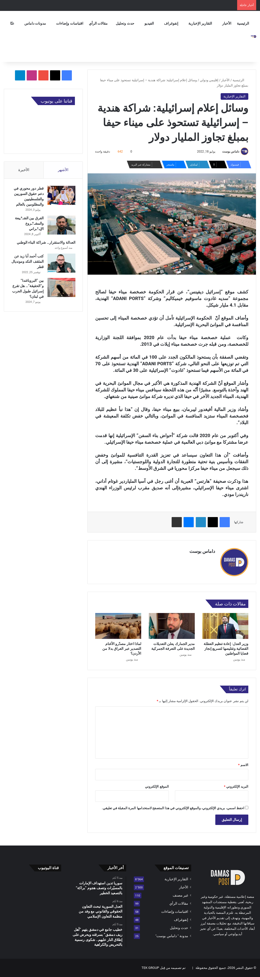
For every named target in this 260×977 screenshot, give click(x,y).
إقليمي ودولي (209, 80)
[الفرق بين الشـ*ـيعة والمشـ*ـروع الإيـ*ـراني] (61, 225)
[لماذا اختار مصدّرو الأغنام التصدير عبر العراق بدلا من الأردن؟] (118, 626)
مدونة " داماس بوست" (171, 936)
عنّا (12, 23)
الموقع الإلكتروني (157, 786)
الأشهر (63, 170)
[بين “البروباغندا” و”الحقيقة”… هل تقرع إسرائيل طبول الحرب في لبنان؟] (61, 287)
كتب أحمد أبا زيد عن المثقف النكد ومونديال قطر (28, 262)
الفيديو (149, 23)
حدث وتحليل (125, 23)
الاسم (243, 765)
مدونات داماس (35, 23)
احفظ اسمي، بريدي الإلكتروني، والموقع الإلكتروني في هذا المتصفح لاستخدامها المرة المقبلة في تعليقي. (173, 808)
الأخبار (226, 23)
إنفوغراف (171, 23)
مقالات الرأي (98, 23)
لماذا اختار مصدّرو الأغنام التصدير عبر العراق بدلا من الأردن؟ (121, 648)
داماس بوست (230, 151)
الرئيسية (243, 23)
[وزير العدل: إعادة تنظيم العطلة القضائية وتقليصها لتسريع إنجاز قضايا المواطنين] (225, 626)
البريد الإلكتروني (236, 786)
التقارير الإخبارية (200, 23)
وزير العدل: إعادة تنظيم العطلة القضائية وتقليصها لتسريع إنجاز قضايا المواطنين (226, 648)
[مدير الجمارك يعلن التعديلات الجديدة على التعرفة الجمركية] (172, 626)
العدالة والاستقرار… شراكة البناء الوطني (45, 243)
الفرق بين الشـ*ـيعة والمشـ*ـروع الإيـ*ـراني (28, 224)
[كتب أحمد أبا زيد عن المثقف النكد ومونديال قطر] (61, 263)
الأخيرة (23, 170)
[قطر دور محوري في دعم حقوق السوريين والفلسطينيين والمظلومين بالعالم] (61, 195)
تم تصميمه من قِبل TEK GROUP (164, 968)
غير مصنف (180, 895)
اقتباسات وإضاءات (69, 23)
